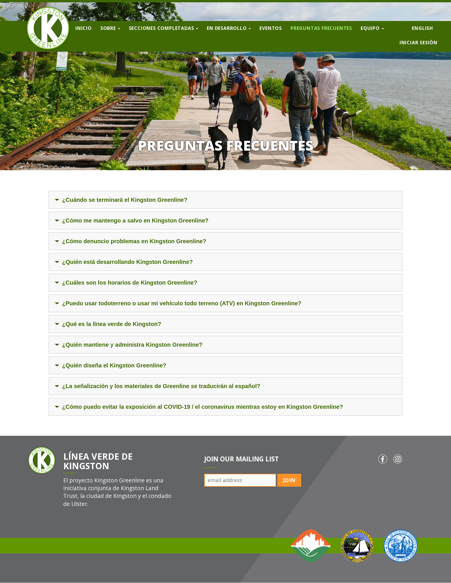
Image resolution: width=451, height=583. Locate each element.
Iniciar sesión (418, 42)
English (422, 28)
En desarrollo (229, 28)
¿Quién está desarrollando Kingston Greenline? (127, 262)
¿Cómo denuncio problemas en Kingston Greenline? (134, 241)
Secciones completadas (163, 28)
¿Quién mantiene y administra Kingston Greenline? (132, 345)
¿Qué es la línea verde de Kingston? (111, 324)
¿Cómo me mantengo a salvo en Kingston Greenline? (135, 220)
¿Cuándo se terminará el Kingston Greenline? (125, 200)
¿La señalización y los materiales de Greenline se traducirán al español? (161, 386)
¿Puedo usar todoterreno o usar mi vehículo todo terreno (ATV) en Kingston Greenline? (181, 303)
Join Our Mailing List (241, 458)
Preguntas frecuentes (321, 28)
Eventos (270, 28)
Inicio (83, 28)
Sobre (110, 28)
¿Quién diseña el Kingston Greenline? (114, 365)
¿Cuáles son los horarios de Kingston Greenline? (129, 282)
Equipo (372, 28)
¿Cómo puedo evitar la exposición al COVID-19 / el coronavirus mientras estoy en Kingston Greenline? (202, 407)
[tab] (225, 200)
